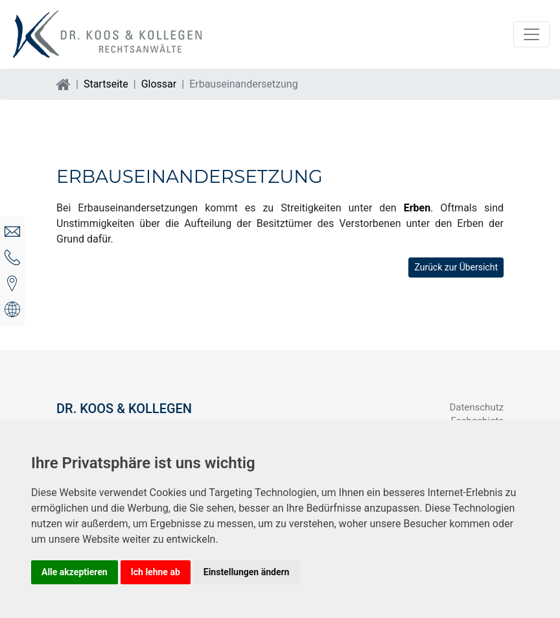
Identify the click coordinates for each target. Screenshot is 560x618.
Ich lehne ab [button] (155, 572)
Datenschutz (476, 407)
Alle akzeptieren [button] (74, 572)
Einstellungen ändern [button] (247, 572)
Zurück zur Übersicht (456, 267)
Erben (417, 208)
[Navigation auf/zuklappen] (531, 34)
